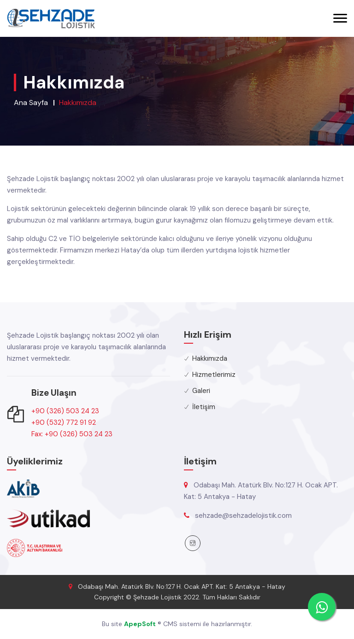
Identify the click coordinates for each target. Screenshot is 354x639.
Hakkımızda (209, 358)
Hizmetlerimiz (214, 374)
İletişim (203, 406)
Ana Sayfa (31, 102)
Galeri (201, 390)
